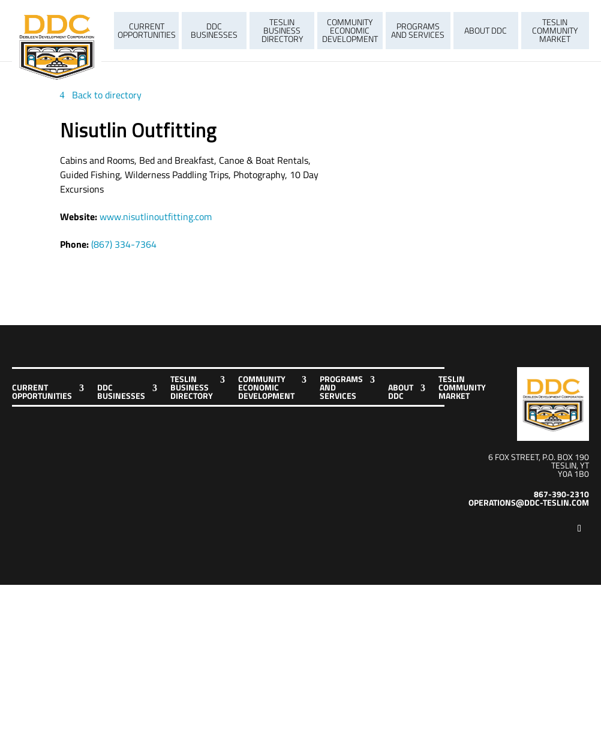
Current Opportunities (147, 30)
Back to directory (107, 95)
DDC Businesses (214, 30)
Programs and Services (417, 30)
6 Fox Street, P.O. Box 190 (538, 456)
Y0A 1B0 (573, 473)
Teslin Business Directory (282, 30)
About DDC (485, 30)
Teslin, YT (570, 465)
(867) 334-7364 (124, 244)
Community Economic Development (350, 30)
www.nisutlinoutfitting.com (156, 216)
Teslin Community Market (555, 30)
